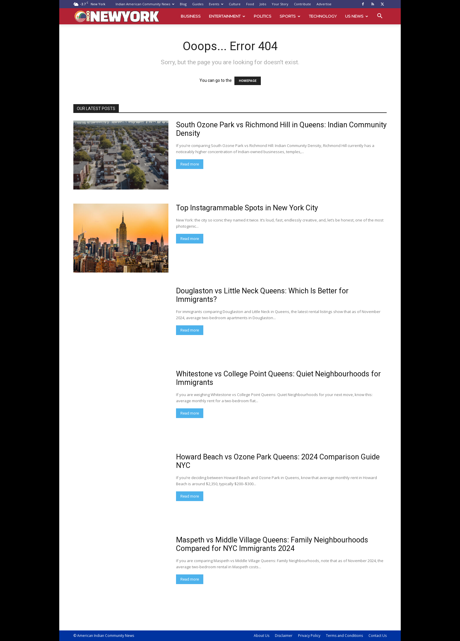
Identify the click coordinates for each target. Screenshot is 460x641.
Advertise (324, 4)
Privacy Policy (309, 635)
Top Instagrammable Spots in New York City (247, 208)
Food (250, 4)
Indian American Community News (145, 4)
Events (216, 4)
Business (191, 16)
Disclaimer (283, 635)
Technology (323, 16)
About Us (261, 635)
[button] (380, 16)
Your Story (280, 4)
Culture (235, 4)
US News (356, 16)
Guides (197, 4)
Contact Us (377, 635)
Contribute (302, 4)
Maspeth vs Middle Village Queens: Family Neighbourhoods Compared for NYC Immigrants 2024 (272, 544)
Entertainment (227, 16)
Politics (262, 16)
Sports (290, 16)
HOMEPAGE (247, 81)
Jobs (263, 4)
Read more (189, 164)
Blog (183, 4)
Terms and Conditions (344, 635)
